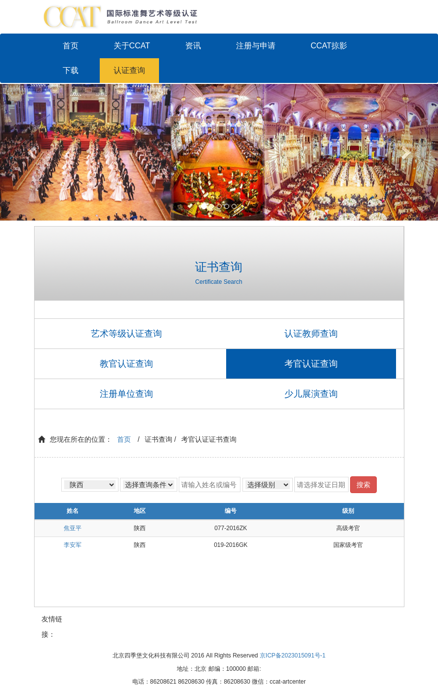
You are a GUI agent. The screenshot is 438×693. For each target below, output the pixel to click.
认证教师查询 (311, 334)
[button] (33, 152)
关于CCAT (132, 45)
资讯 (193, 45)
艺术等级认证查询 (126, 334)
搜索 (363, 485)
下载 (71, 70)
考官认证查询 (311, 364)
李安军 (72, 544)
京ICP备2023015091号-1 (292, 655)
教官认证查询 (126, 364)
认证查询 (129, 70)
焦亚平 (72, 528)
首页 (71, 45)
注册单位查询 (126, 394)
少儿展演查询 (311, 394)
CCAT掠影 (329, 45)
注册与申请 (256, 45)
